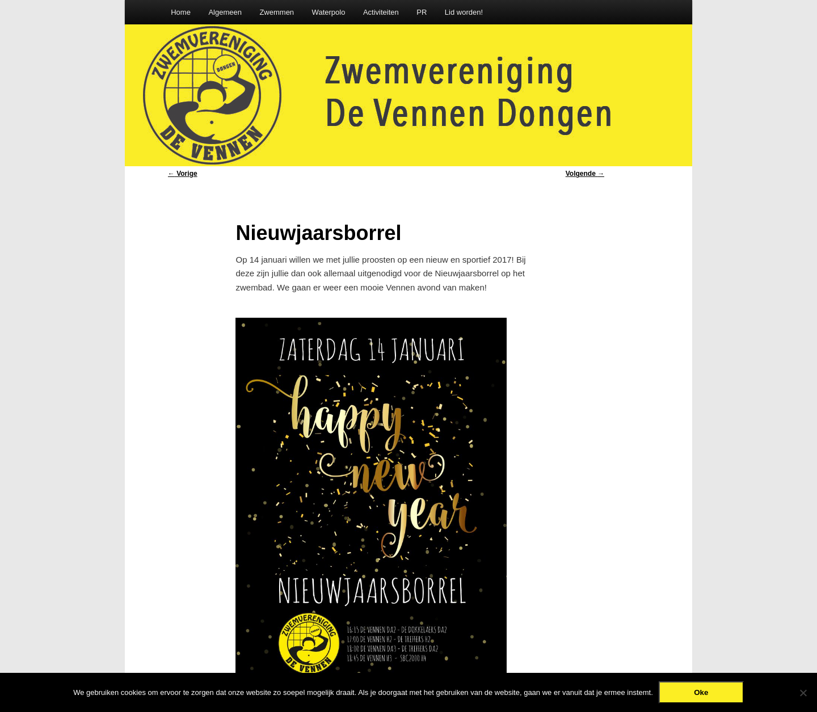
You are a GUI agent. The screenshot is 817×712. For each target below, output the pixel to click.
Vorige (182, 174)
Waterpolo (329, 12)
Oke (701, 692)
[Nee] (802, 692)
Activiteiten (381, 12)
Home (181, 12)
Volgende (585, 174)
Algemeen (225, 12)
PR (421, 12)
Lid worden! (464, 12)
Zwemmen (276, 12)
